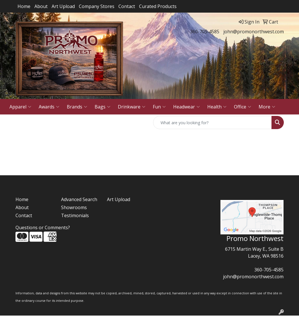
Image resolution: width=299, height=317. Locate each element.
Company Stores (96, 6)
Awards (49, 106)
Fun (159, 106)
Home (23, 6)
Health (216, 106)
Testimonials (75, 215)
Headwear (186, 106)
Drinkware (131, 106)
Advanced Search (79, 199)
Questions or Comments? (42, 227)
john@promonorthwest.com (253, 31)
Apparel (20, 106)
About (41, 6)
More (267, 106)
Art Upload (63, 6)
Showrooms (74, 207)
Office (242, 106)
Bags (102, 106)
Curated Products (158, 6)
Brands (77, 106)
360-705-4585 (204, 31)
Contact (126, 6)
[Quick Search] (212, 122)
